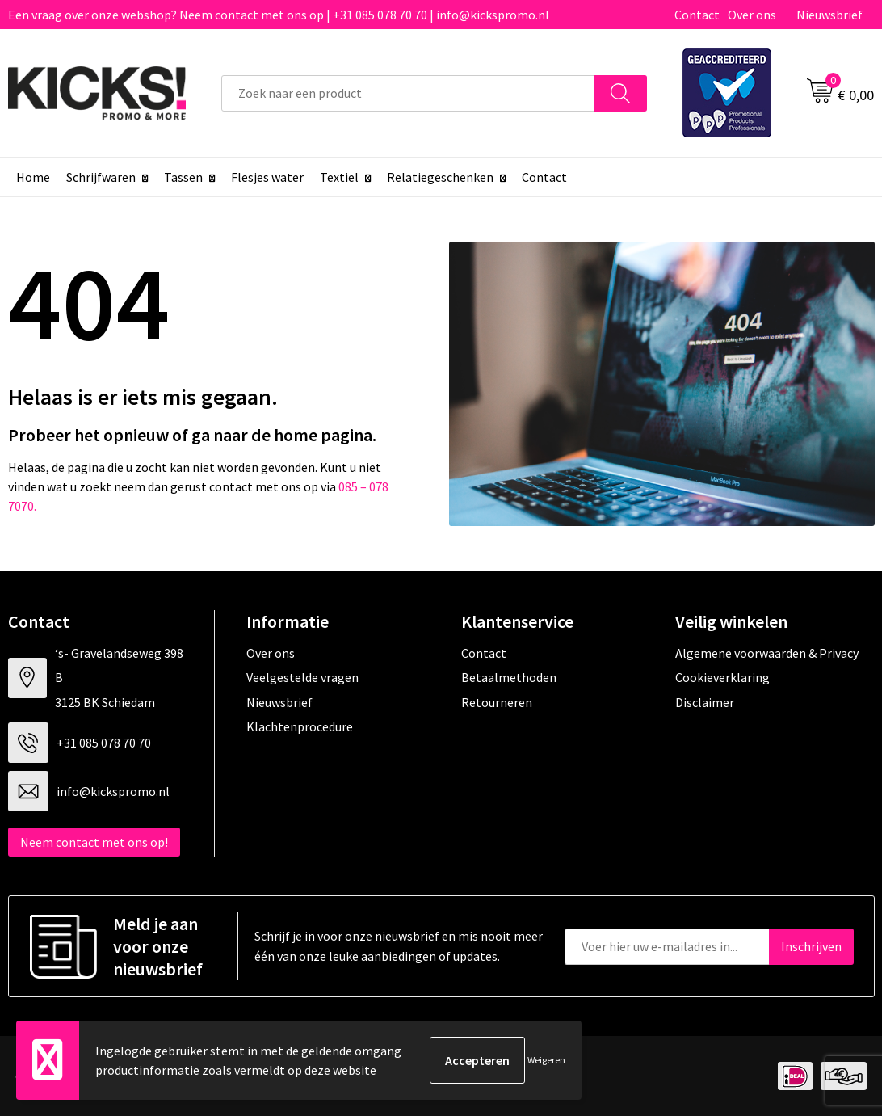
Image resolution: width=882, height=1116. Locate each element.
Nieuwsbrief (829, 14)
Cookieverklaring (722, 677)
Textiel (339, 177)
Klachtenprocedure (299, 726)
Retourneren (496, 702)
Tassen (183, 177)
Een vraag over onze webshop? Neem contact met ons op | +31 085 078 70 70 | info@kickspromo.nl (278, 14)
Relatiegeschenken (440, 177)
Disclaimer (704, 702)
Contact (697, 14)
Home (33, 177)
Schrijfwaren (101, 177)
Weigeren (546, 1060)
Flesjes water (267, 177)
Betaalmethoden (508, 677)
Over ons (752, 14)
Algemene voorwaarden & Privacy (767, 653)
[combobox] (408, 93)
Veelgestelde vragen (302, 677)
